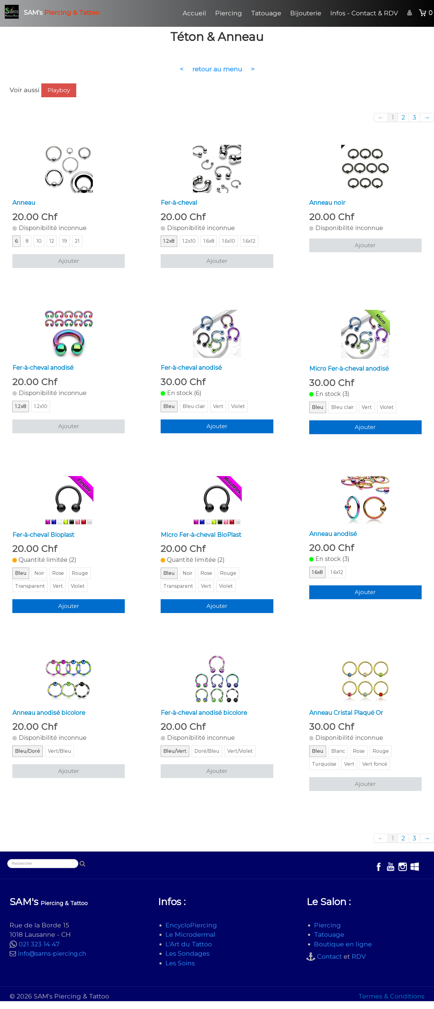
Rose (60, 579)
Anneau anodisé (335, 538)
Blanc (339, 759)
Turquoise (325, 772)
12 (52, 243)
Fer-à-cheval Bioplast (45, 539)
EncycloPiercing (191, 933)
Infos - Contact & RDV (364, 13)
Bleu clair (195, 410)
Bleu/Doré (28, 759)
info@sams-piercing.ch (52, 961)
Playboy (59, 90)
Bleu (169, 410)
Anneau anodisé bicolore (51, 719)
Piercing (228, 13)
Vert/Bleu (61, 759)
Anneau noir (328, 203)
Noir (40, 579)
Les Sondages (187, 961)
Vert (220, 410)
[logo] (54, 12)
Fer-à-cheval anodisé (45, 370)
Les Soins (180, 971)
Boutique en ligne (343, 952)
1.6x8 (210, 243)
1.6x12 (252, 243)
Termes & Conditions (391, 1004)
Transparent (31, 592)
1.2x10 (190, 243)
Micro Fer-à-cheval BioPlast (204, 539)
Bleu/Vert (175, 759)
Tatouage (266, 13)
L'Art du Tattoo (188, 952)
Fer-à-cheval (180, 203)
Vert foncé (378, 772)
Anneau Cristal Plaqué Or (349, 719)
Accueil (194, 13)
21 (78, 243)
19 (65, 243)
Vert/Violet (244, 759)
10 (39, 243)
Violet (240, 410)
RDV (359, 964)
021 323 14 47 (39, 952)
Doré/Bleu (209, 759)
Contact (329, 964)
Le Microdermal (190, 942)
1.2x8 (169, 243)
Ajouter (68, 263)
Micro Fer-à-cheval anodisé (352, 371)
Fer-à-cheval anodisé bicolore (207, 719)
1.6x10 (231, 243)
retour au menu (217, 69)
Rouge (82, 579)
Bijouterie (305, 13)
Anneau (24, 203)
